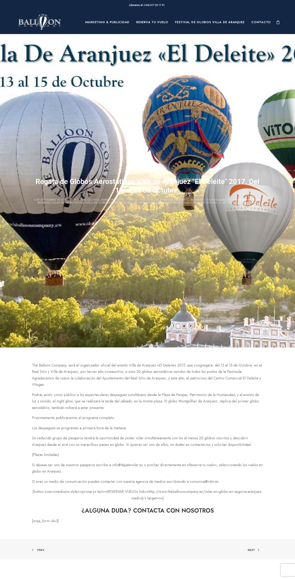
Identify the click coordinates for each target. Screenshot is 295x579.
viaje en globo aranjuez (156, 73)
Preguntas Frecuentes (109, 522)
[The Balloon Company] (39, 22)
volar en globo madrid (68, 76)
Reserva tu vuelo (152, 22)
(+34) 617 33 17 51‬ (155, 5)
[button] (148, 368)
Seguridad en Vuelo (108, 532)
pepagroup (68, 571)
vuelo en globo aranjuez (102, 76)
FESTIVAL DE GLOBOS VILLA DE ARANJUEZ (210, 22)
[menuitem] (107, 22)
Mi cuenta (100, 552)
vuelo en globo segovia (200, 76)
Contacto (261, 22)
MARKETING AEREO (113, 73)
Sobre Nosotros (42, 522)
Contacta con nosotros (109, 542)
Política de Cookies (170, 535)
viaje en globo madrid (189, 73)
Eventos (131, 73)
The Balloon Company (242, 76)
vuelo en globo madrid (167, 76)
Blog (33, 541)
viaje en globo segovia (222, 73)
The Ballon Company (136, 76)
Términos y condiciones (173, 528)
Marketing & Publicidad (107, 22)
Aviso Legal (164, 522)
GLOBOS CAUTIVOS (88, 73)
